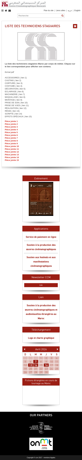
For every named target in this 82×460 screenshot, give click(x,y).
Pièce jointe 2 (11, 124)
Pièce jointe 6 (11, 135)
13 (30, 365)
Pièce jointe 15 (12, 160)
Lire (41, 285)
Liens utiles (60, 10)
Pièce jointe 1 (11, 121)
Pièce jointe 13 (12, 154)
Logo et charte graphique (41, 337)
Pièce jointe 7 (11, 138)
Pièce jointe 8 (11, 141)
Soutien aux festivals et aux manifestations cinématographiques (41, 261)
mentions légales (49, 457)
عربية (70, 10)
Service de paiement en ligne (41, 236)
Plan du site (48, 10)
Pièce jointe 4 (11, 129)
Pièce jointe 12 (12, 152)
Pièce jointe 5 (11, 132)
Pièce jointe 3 (11, 127)
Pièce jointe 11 (12, 149)
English (77, 10)
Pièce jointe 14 (12, 157)
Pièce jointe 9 (11, 143)
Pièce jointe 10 (12, 146)
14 (35, 365)
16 (46, 365)
